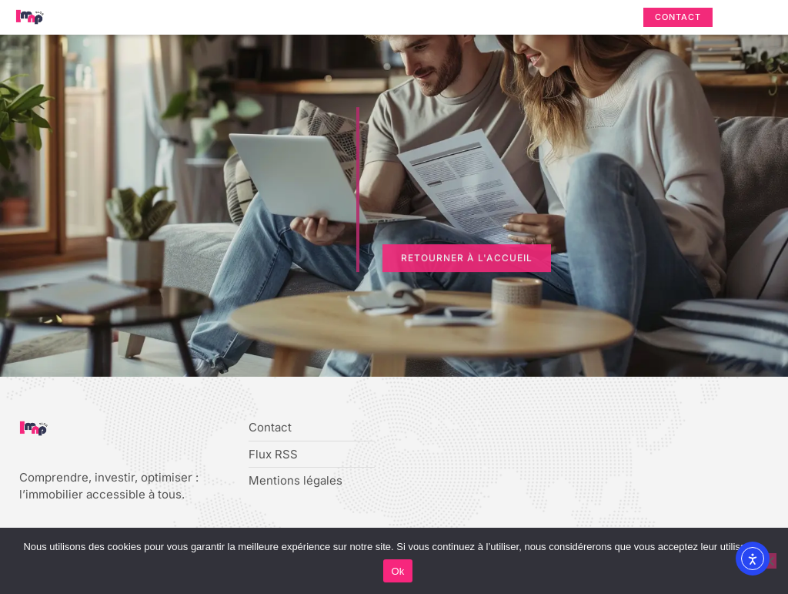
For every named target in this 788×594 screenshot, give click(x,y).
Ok (397, 571)
